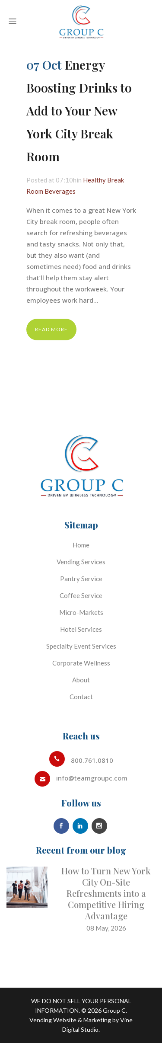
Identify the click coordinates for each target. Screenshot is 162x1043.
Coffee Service (81, 595)
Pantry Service (81, 578)
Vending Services (81, 562)
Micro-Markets (81, 612)
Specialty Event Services (81, 646)
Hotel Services (81, 629)
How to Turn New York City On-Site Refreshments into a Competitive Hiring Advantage (106, 893)
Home (81, 545)
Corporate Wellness (81, 663)
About (81, 680)
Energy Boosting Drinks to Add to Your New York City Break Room (79, 110)
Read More (51, 329)
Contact (81, 697)
